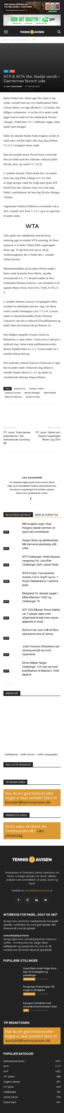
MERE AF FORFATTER (46, 515)
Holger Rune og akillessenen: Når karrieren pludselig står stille (40, 544)
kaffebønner (10, 946)
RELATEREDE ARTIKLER (18, 515)
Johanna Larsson (13, 392)
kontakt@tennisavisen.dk (27, 802)
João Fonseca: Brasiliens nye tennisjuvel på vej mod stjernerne (40, 650)
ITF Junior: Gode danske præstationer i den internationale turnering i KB (17, 438)
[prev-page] (5, 683)
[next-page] (11, 683)
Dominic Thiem (36, 388)
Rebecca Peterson (13, 396)
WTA (12, 71)
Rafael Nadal (50, 392)
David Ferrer (20, 388)
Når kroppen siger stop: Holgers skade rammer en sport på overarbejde (38, 527)
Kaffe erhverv (27, 754)
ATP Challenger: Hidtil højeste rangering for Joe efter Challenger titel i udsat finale (41, 560)
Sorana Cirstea (33, 396)
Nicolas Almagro (32, 392)
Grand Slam (29, 979)
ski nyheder (29, 928)
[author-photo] (32, 472)
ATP (34, 39)
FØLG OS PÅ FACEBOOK (18, 764)
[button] (5, 32)
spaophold (46, 949)
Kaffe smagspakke (47, 754)
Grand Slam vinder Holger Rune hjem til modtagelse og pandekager (40, 972)
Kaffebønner (11, 754)
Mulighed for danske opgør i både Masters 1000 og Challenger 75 (40, 597)
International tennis (19, 39)
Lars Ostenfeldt (14, 86)
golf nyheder (44, 924)
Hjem (4, 39)
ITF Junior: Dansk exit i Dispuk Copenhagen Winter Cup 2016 (48, 436)
